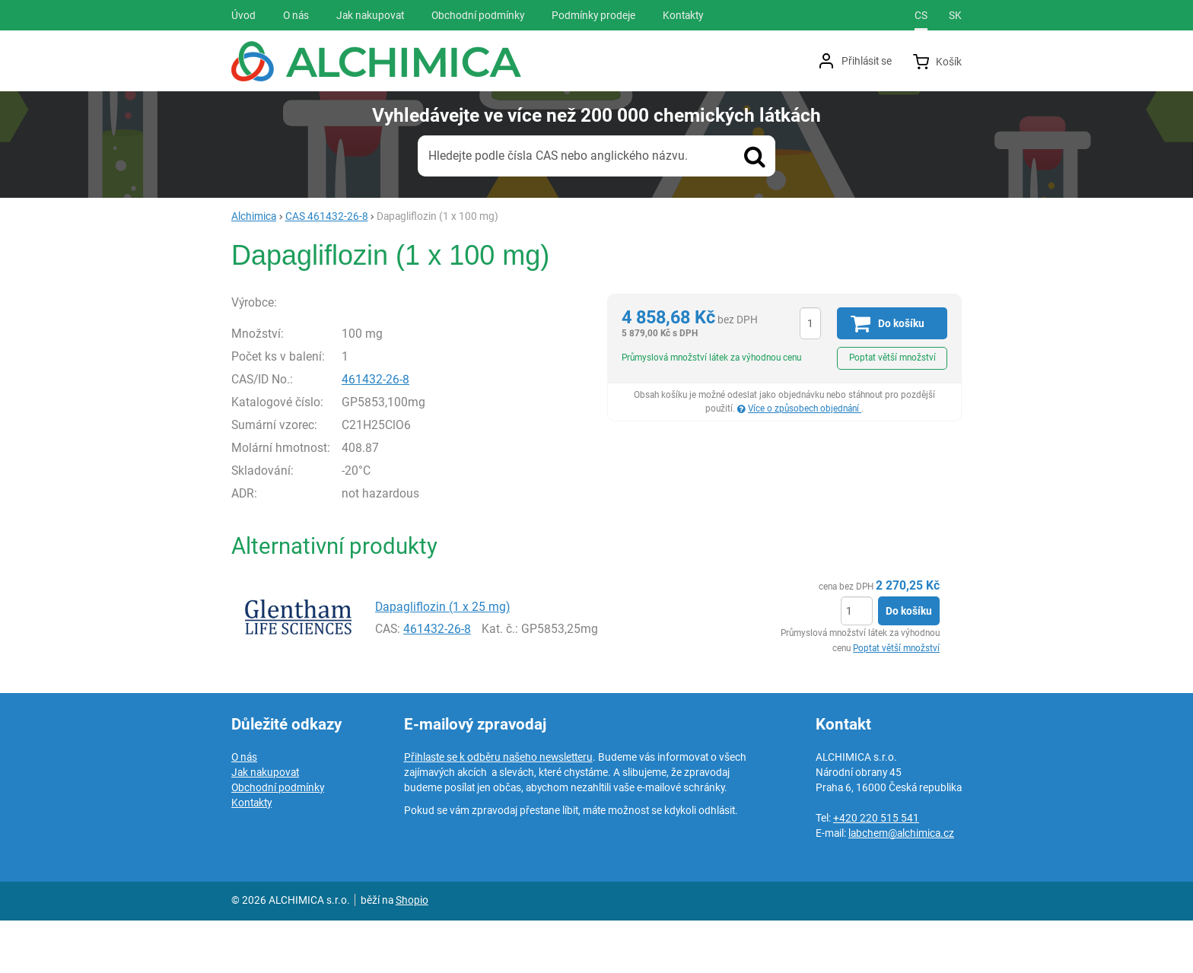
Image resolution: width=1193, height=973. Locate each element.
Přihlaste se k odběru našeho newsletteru (498, 809)
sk (955, 15)
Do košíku (909, 664)
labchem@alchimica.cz (901, 885)
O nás (244, 809)
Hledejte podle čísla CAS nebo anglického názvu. (558, 155)
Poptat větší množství (892, 357)
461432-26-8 (408, 431)
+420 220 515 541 (876, 870)
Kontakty (251, 855)
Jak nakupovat (265, 825)
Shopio (412, 952)
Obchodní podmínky (277, 840)
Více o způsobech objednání (804, 408)
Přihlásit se (866, 61)
